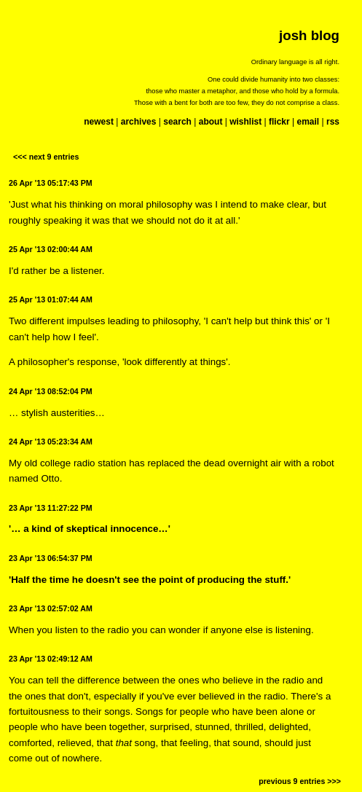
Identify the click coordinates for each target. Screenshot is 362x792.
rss (332, 122)
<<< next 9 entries (46, 156)
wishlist (245, 122)
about (211, 122)
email (307, 122)
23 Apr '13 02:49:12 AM (51, 658)
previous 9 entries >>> (300, 781)
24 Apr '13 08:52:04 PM (51, 391)
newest (99, 122)
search (177, 122)
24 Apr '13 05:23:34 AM (51, 441)
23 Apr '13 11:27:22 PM (51, 507)
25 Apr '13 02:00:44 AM (51, 249)
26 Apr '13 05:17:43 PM (51, 183)
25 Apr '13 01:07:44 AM (51, 299)
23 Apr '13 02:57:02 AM (51, 608)
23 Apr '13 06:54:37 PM (51, 558)
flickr (279, 122)
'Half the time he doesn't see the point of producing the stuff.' (150, 579)
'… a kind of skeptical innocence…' (89, 528)
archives (139, 122)
